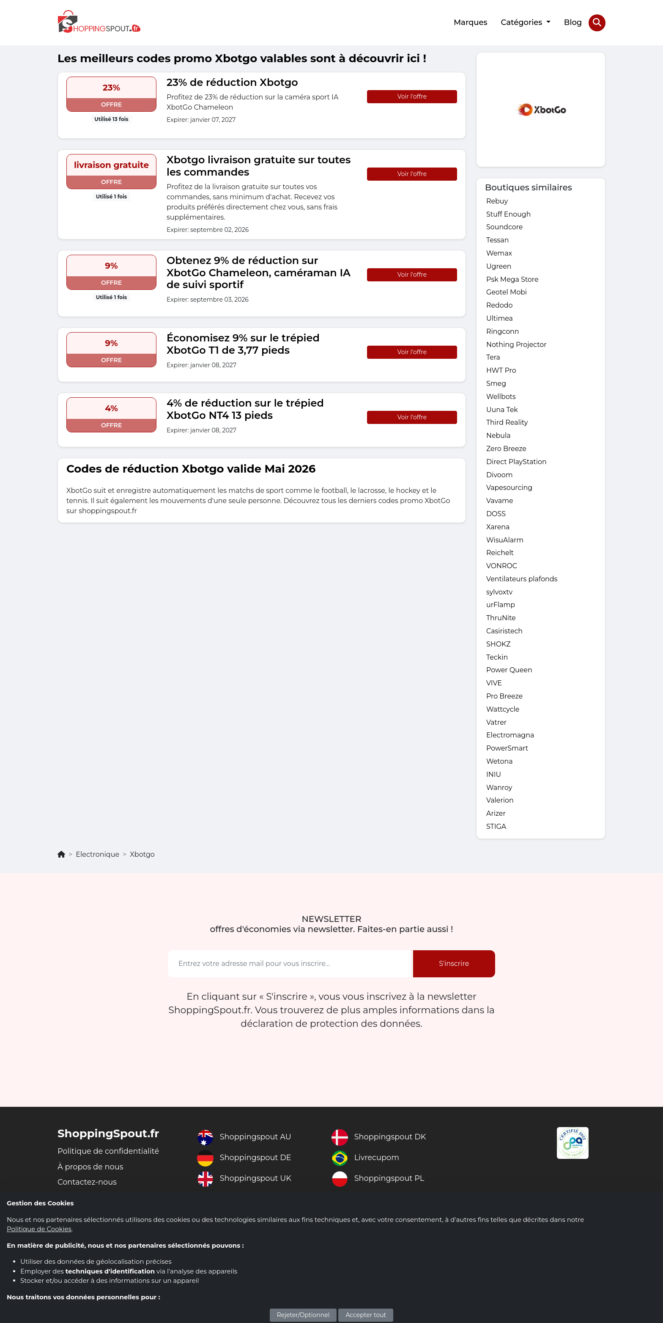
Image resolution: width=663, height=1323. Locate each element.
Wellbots (501, 397)
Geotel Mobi (506, 293)
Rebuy (497, 201)
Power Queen (509, 673)
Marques (471, 22)
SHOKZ (498, 647)
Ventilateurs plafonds (522, 581)
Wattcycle (503, 712)
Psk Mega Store (512, 279)
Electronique (97, 858)
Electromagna (510, 738)
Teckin (497, 660)
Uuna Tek (502, 411)
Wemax (499, 253)
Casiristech (504, 634)
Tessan (497, 240)
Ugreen (499, 266)
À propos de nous (91, 1170)
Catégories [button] (522, 22)
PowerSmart (507, 752)
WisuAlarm (505, 542)
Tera (493, 358)
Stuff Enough (508, 214)
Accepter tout (365, 1315)
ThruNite (501, 620)
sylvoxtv (499, 594)
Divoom (499, 476)
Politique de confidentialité (109, 1155)
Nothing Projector (516, 345)
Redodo (499, 306)
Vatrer (496, 725)
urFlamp (500, 607)
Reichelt (500, 555)
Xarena (498, 529)
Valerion (500, 804)
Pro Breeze (504, 699)
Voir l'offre (412, 96)
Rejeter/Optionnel (303, 1315)
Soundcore (504, 227)
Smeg (496, 384)
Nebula (498, 437)
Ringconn (502, 332)
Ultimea (499, 319)
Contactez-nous (88, 1186)
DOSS (496, 516)
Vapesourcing (509, 489)
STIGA (496, 830)
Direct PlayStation (516, 463)
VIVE (494, 686)
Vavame (499, 502)
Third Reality (507, 424)
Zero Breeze (506, 450)
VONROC (502, 568)
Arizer (496, 817)
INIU (493, 778)
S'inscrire (454, 967)
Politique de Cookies (39, 1229)
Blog (573, 22)
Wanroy (499, 791)
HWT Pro (501, 371)
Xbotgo (142, 858)
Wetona (499, 765)
